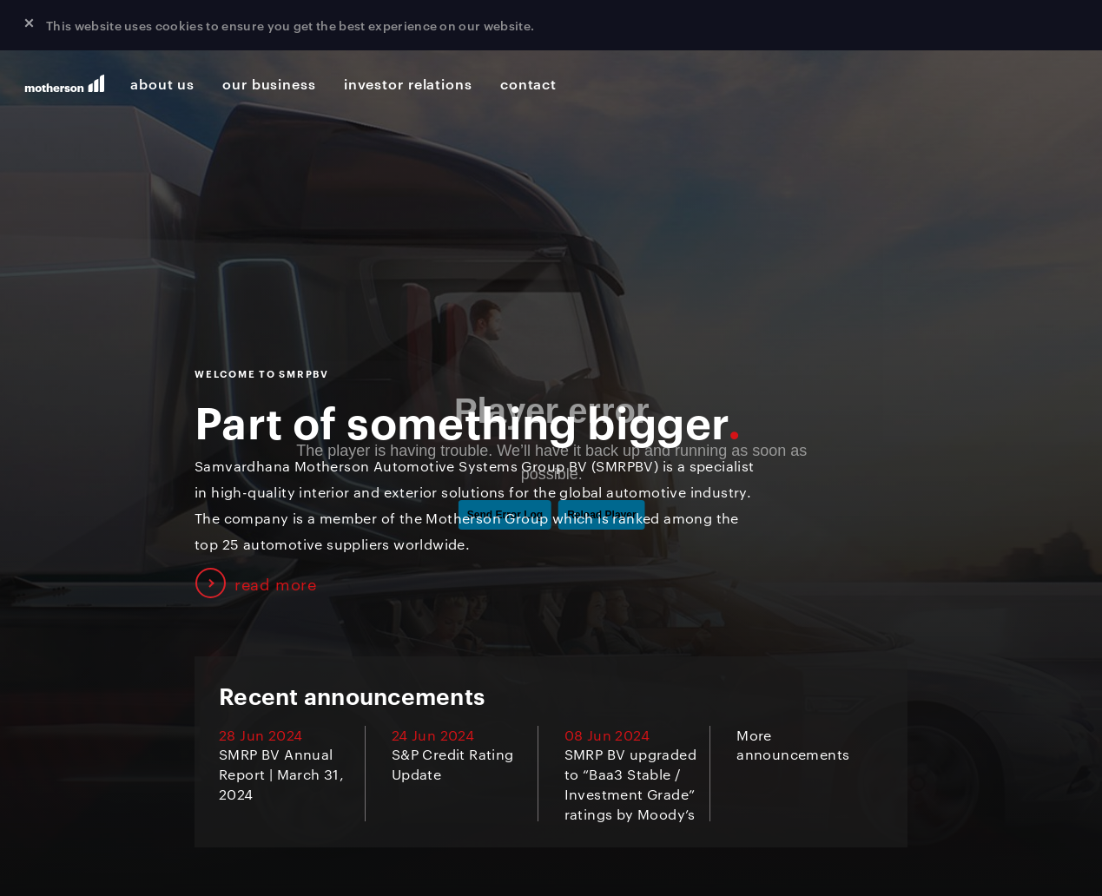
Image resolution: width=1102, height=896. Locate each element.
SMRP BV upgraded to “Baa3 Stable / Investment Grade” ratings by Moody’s (630, 784)
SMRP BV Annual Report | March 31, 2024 (281, 774)
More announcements (792, 745)
